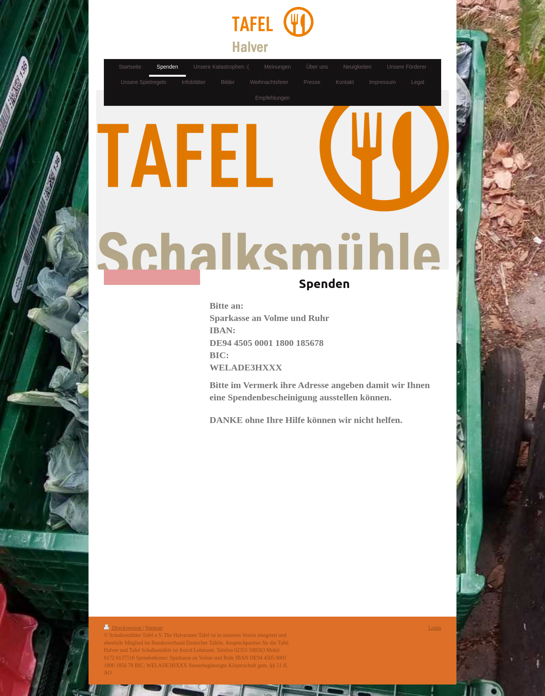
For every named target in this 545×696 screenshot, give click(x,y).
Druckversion (123, 628)
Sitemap (154, 628)
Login (434, 628)
